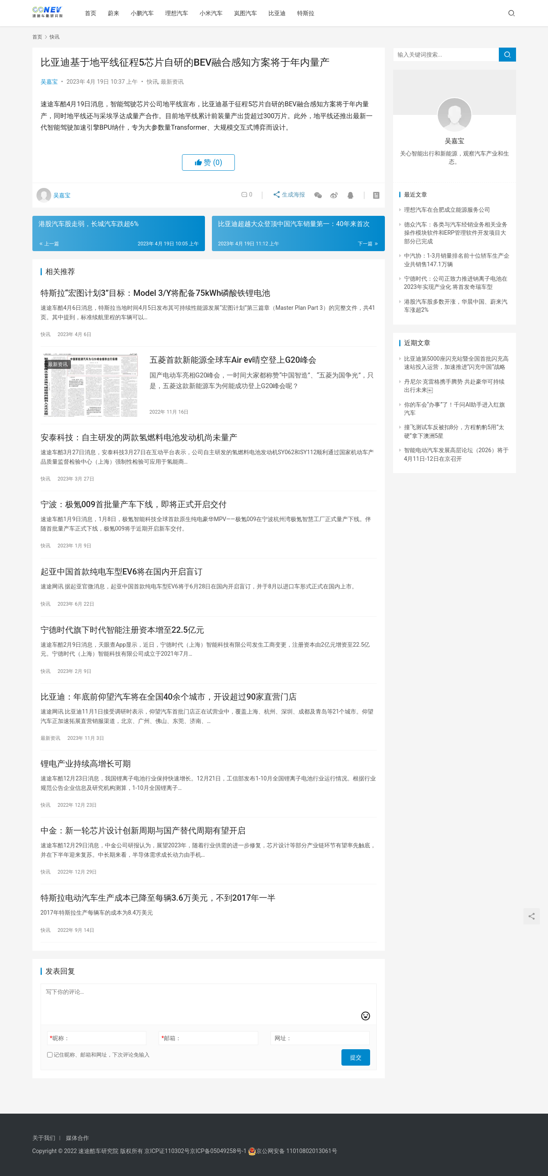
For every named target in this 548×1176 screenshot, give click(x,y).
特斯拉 (308, 13)
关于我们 (43, 1138)
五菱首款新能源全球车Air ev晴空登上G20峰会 (233, 363)
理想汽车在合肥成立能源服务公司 (447, 209)
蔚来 (116, 13)
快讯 (152, 81)
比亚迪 (280, 13)
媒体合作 (77, 1138)
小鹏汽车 (145, 13)
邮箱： (171, 1062)
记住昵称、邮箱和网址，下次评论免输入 (98, 1078)
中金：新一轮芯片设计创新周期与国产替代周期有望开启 (143, 851)
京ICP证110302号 (167, 1151)
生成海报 (285, 195)
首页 (93, 13)
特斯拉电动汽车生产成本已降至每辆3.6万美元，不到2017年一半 (158, 920)
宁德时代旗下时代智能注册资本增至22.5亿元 (123, 642)
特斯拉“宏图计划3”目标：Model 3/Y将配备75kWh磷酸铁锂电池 (156, 294)
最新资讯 (172, 81)
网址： (283, 1062)
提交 (359, 1079)
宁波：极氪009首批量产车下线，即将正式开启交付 (134, 513)
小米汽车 (213, 13)
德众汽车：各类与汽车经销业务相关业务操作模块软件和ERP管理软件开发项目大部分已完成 (455, 233)
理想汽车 (179, 13)
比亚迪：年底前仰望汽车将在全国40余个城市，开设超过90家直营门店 (169, 712)
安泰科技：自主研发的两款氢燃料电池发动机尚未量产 (139, 443)
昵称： (59, 1062)
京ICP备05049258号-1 (219, 1151)
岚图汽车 (248, 13)
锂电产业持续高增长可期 (86, 781)
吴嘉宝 (49, 81)
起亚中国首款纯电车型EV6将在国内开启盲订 (122, 582)
